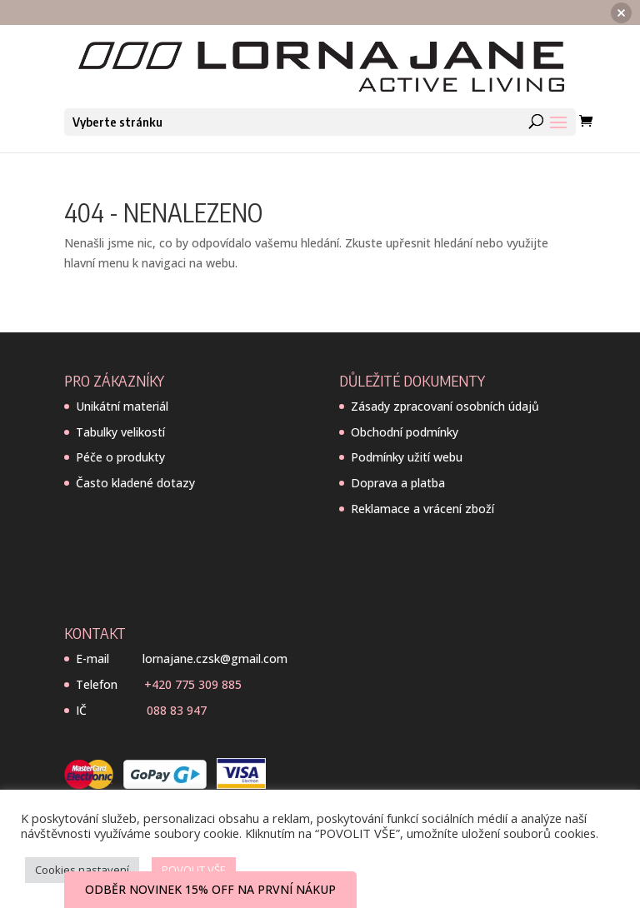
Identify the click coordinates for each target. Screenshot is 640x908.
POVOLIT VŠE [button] (194, 869)
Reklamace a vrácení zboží (422, 508)
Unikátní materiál (122, 406)
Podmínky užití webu (406, 457)
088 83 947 (177, 710)
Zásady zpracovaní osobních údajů (445, 406)
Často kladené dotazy (135, 483)
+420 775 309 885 (193, 684)
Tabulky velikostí (120, 432)
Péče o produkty (120, 457)
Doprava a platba (398, 483)
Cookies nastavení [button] (82, 869)
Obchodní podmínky (404, 432)
